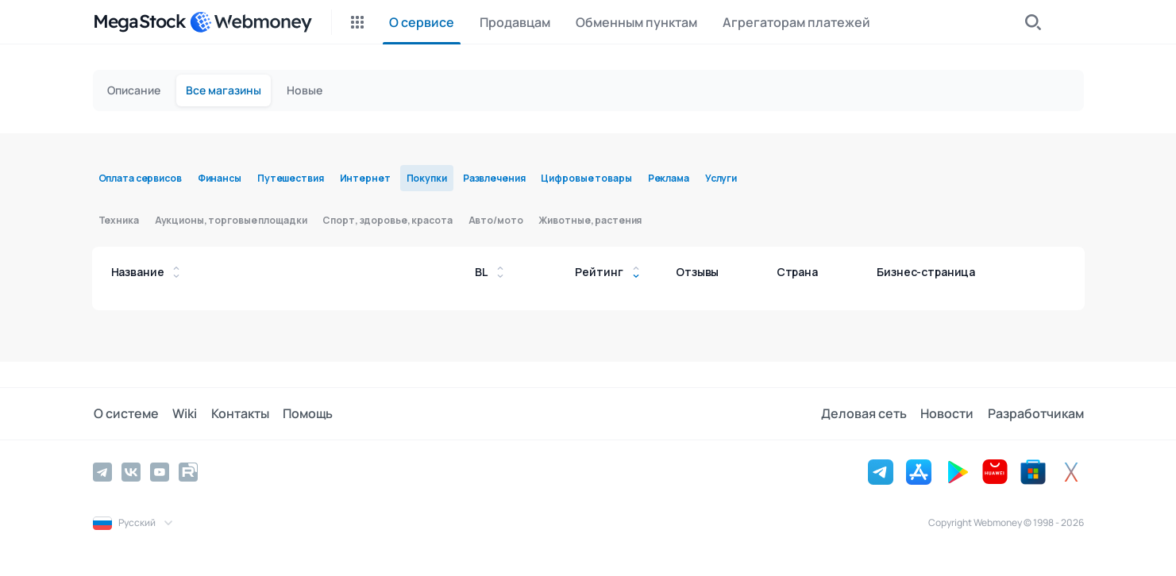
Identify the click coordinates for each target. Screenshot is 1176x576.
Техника (118, 220)
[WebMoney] (251, 22)
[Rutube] (188, 471)
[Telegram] (102, 471)
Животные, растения (590, 220)
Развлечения (494, 178)
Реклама (668, 178)
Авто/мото (495, 220)
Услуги (721, 178)
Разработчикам (1036, 413)
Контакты (237, 413)
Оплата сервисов (140, 178)
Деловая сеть (866, 413)
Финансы (219, 178)
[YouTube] (159, 471)
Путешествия (290, 178)
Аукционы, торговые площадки (231, 220)
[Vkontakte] (131, 471)
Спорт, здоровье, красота (387, 220)
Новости (948, 413)
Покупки (427, 178)
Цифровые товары (586, 178)
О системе (125, 413)
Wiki (183, 413)
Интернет (365, 178)
